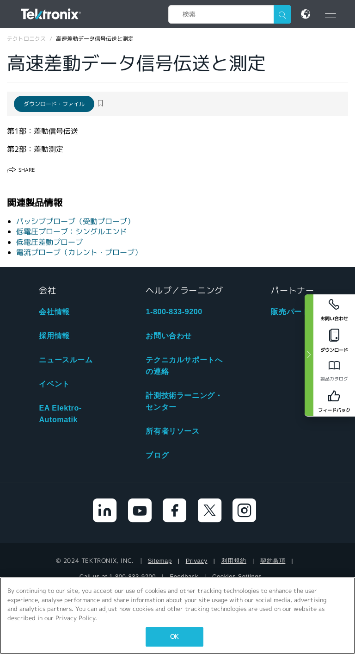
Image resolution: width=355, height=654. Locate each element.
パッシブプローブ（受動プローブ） (75, 221)
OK (174, 636)
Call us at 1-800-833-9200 (118, 576)
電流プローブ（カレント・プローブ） (79, 252)
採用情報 (54, 336)
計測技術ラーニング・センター (184, 401)
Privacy (197, 560)
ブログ (157, 455)
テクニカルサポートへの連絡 (184, 365)
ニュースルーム (65, 360)
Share (26, 170)
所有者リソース (172, 431)
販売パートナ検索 (301, 312)
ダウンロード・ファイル (54, 104)
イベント (54, 384)
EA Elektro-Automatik (60, 414)
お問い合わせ (169, 336)
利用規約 (233, 560)
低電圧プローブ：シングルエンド (71, 231)
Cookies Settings (237, 576)
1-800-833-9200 (174, 312)
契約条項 (272, 560)
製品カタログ (334, 378)
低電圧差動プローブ (49, 242)
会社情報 (54, 312)
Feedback (184, 576)
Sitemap (160, 560)
